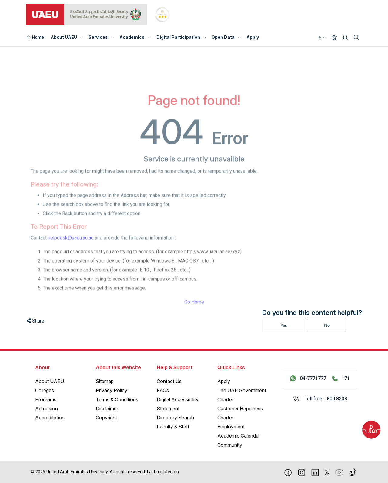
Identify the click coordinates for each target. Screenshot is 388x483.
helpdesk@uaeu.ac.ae (71, 247)
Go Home (194, 312)
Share (35, 321)
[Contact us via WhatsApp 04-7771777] (308, 378)
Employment (231, 427)
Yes (283, 325)
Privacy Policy (111, 390)
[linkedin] (315, 472)
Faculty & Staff (173, 427)
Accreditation (50, 418)
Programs (45, 399)
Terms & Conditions (117, 399)
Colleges (44, 390)
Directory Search (175, 418)
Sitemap (105, 381)
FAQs (163, 390)
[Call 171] (341, 378)
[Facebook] (288, 472)
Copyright (106, 418)
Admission (46, 408)
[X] (327, 472)
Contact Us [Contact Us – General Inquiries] (169, 381)
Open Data (223, 37)
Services (98, 37)
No (327, 325)
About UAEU (64, 37)
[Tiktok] (353, 472)
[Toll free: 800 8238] (320, 398)
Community (229, 445)
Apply (252, 37)
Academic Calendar (238, 436)
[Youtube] (339, 472)
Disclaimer (107, 408)
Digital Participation (178, 37)
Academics (132, 37)
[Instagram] (301, 472)
